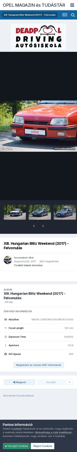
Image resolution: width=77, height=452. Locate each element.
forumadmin (21, 247)
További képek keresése (28, 255)
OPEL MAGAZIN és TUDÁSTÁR (34, 5)
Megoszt (19, 372)
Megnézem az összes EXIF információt (38, 355)
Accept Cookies (16, 446)
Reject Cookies (42, 446)
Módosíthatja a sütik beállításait (53, 432)
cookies (16, 428)
